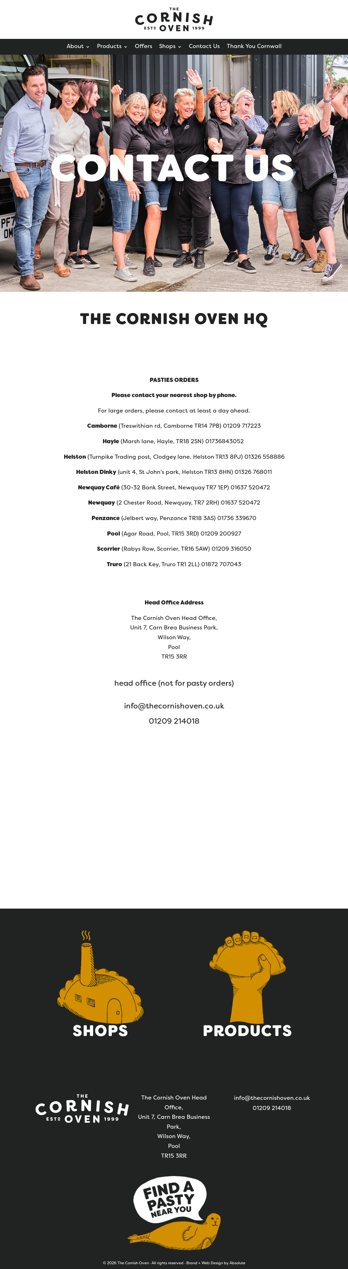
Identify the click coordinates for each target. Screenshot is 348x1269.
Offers (143, 47)
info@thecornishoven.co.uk (174, 706)
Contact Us (204, 47)
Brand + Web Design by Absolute (215, 1263)
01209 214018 (174, 721)
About (75, 47)
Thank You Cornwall (254, 47)
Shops (167, 47)
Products (109, 47)
